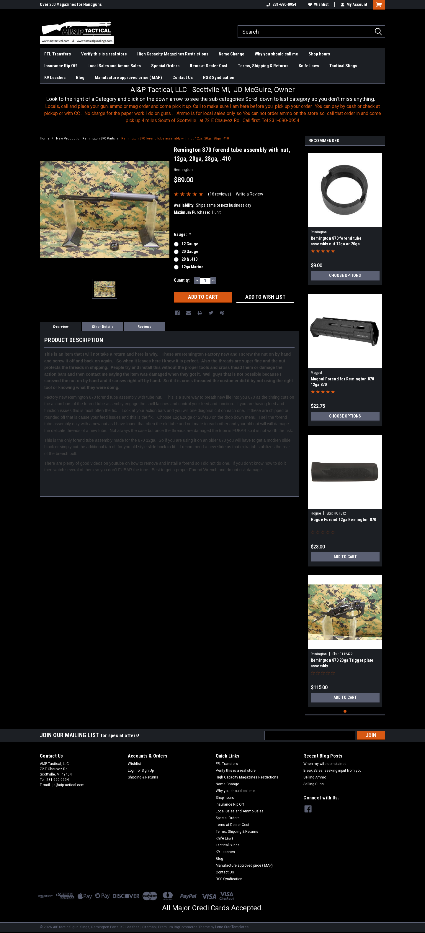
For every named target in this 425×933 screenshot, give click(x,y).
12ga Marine (193, 267)
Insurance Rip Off (60, 65)
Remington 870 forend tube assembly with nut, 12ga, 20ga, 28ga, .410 (175, 138)
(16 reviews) (219, 194)
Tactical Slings (343, 65)
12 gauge (190, 244)
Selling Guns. (314, 784)
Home (45, 138)
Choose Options (345, 275)
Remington (319, 232)
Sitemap (149, 927)
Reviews (144, 326)
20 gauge (190, 251)
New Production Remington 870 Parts (85, 138)
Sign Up (148, 770)
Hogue (316, 513)
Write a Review (249, 194)
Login (132, 770)
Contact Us (182, 77)
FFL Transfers (57, 54)
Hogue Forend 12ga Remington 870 (343, 519)
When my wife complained (324, 764)
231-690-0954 (281, 4)
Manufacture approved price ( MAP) (128, 77)
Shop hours (319, 54)
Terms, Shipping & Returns (263, 65)
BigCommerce (185, 927)
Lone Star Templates (232, 927)
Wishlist (318, 4)
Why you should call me (276, 54)
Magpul (316, 373)
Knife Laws (309, 65)
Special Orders (165, 65)
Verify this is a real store (104, 54)
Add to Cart (345, 556)
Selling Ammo (314, 777)
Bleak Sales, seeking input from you (332, 770)
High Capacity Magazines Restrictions (172, 54)
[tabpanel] (345, 217)
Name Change (231, 54)
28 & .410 (189, 259)
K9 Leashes (55, 77)
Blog (80, 77)
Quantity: (182, 280)
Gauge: (182, 234)
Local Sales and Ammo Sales (114, 65)
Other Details (103, 326)
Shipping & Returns (143, 777)
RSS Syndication (218, 77)
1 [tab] (345, 711)
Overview (60, 326)
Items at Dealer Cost (209, 65)
